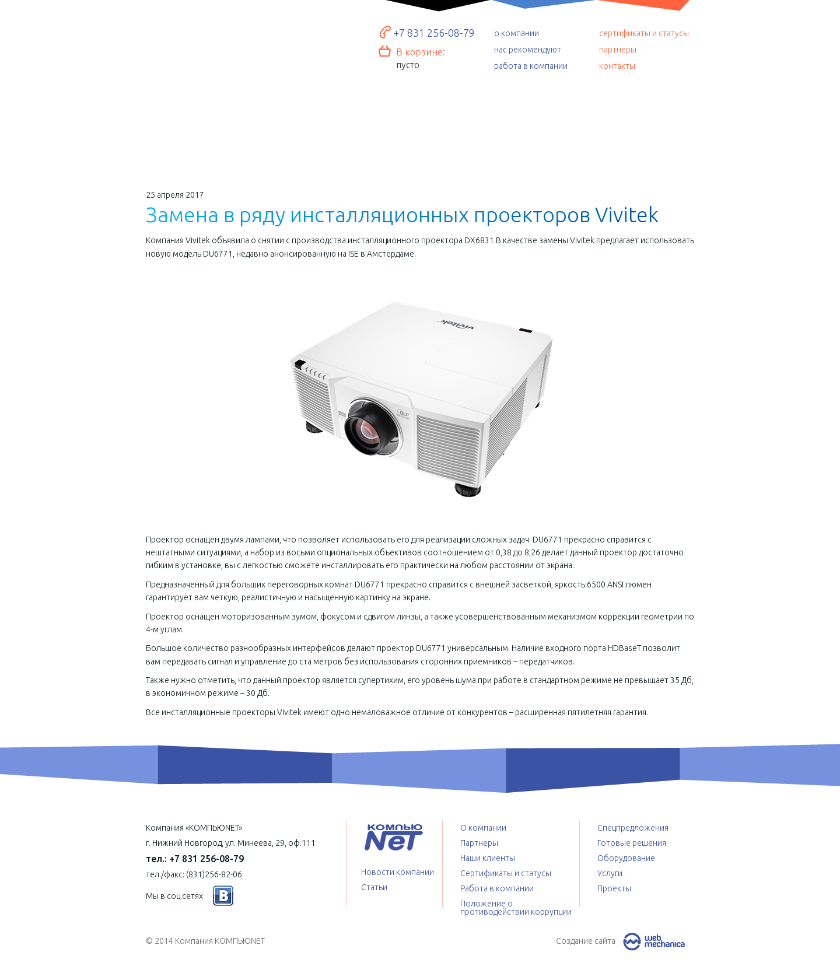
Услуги (420, 131)
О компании (483, 827)
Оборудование (308, 126)
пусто (407, 65)
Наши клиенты (487, 858)
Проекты (643, 128)
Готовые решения (196, 122)
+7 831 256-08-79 (434, 32)
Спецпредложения (532, 131)
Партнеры (479, 843)
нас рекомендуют (527, 49)
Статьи (374, 887)
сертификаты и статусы (644, 33)
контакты (617, 66)
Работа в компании (497, 888)
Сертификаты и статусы (505, 873)
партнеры (617, 49)
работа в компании (531, 66)
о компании (516, 33)
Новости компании (397, 872)
